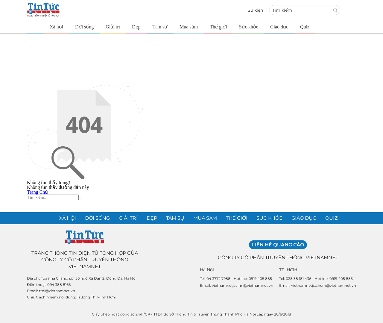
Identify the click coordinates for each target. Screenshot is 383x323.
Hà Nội (207, 269)
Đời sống (84, 26)
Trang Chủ (37, 192)
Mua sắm (189, 26)
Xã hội (56, 26)
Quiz (304, 26)
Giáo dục (279, 26)
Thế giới (218, 26)
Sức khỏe (248, 26)
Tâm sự (160, 26)
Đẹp (136, 26)
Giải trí (113, 26)
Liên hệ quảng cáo (278, 245)
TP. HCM (288, 269)
